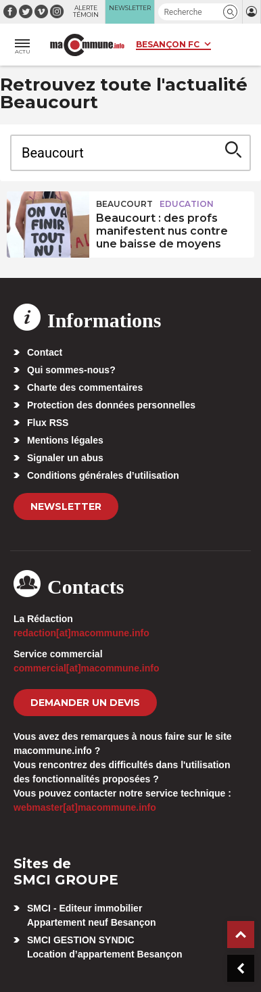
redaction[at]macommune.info (81, 633)
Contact (44, 352)
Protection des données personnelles (111, 405)
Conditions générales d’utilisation (103, 475)
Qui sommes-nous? (71, 369)
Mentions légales (65, 440)
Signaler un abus (65, 457)
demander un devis (85, 702)
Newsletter (65, 506)
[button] (230, 12)
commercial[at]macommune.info (87, 668)
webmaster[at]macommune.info (85, 807)
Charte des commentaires (85, 387)
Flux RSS (47, 422)
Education (187, 204)
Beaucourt (124, 204)
